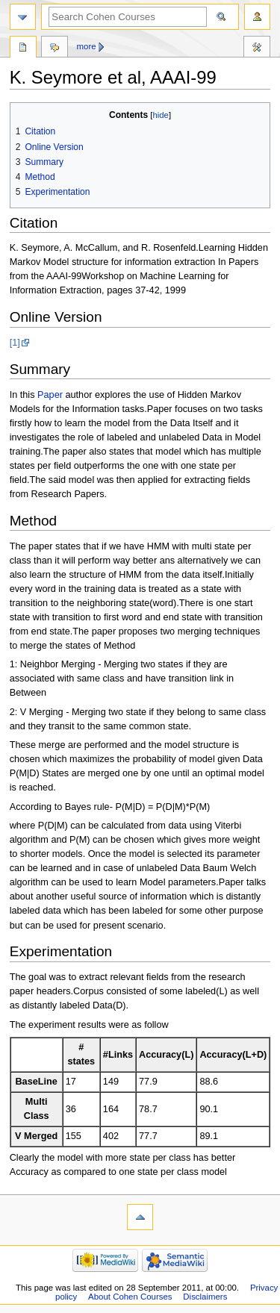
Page (23, 48)
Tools (257, 48)
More (86, 46)
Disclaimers (205, 1296)
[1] (15, 342)
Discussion (54, 48)
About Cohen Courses (130, 1296)
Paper (50, 395)
